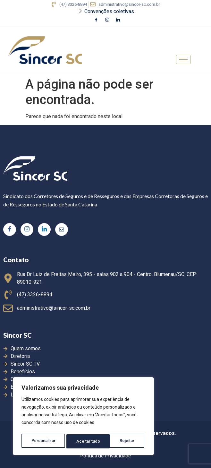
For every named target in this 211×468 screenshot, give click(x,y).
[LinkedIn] (118, 20)
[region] (83, 417)
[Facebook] (96, 20)
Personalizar (43, 441)
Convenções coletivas (109, 11)
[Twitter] (61, 229)
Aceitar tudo (124, 441)
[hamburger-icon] (183, 59)
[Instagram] (107, 20)
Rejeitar (84, 441)
